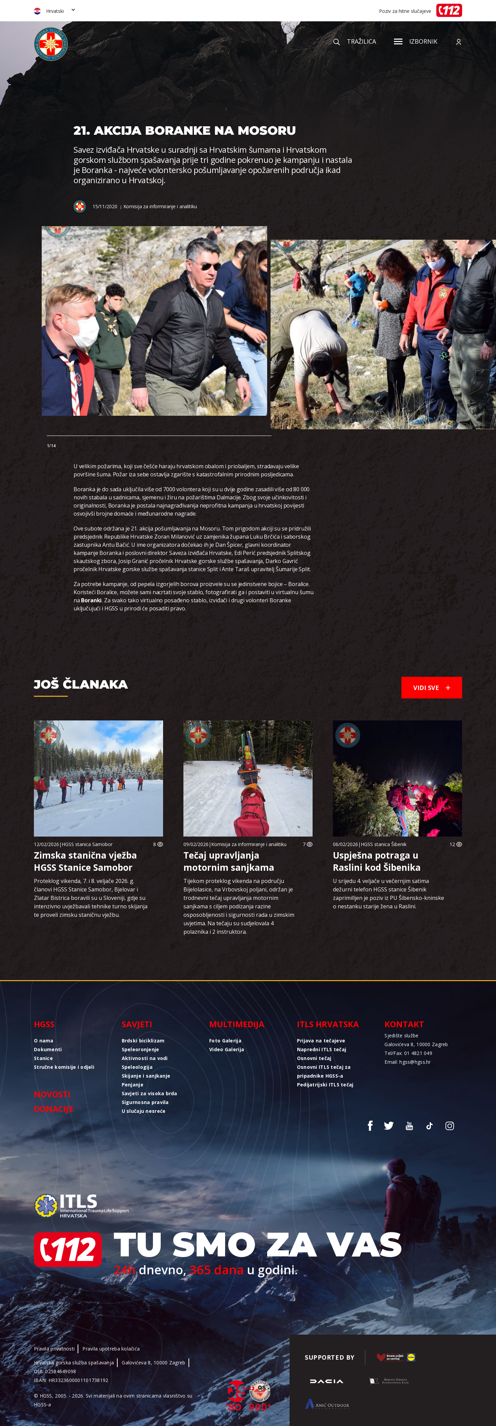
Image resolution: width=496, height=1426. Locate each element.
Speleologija (137, 1067)
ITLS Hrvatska (328, 1024)
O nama (44, 1040)
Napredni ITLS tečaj (321, 1049)
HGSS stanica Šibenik (383, 844)
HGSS (44, 1024)
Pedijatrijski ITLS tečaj (325, 1084)
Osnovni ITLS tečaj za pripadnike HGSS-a (324, 1071)
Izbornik (415, 41)
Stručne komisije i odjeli (64, 1067)
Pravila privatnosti (54, 1348)
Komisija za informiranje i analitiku (160, 206)
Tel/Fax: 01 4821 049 (408, 1053)
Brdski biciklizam (143, 1040)
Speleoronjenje (140, 1049)
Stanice (43, 1058)
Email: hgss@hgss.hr (407, 1062)
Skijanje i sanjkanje (146, 1076)
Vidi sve (431, 688)
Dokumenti (48, 1049)
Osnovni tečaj (314, 1058)
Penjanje (132, 1084)
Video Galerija (226, 1049)
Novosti (52, 1094)
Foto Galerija (225, 1040)
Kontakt (404, 1024)
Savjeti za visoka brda (149, 1093)
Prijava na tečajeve (321, 1040)
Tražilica (354, 41)
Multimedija (236, 1024)
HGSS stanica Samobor (87, 844)
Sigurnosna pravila (145, 1102)
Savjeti (137, 1024)
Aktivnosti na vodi (145, 1058)
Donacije (53, 1108)
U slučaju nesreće (144, 1111)
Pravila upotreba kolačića (111, 1348)
